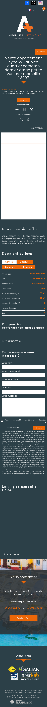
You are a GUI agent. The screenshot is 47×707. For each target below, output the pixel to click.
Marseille (12, 89)
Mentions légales (18, 692)
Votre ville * (7, 388)
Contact (23, 618)
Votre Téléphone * (10, 379)
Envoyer (39, 428)
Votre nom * (7, 363)
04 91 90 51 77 (12, 607)
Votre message (9, 396)
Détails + (25, 261)
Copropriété (11, 267)
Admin (40, 692)
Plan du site (8, 692)
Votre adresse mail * (11, 371)
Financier (28, 267)
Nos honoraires (28, 692)
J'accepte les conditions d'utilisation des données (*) (25, 421)
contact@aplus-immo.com (23, 601)
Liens (35, 692)
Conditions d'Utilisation (22, 473)
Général (9, 261)
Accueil (4, 89)
